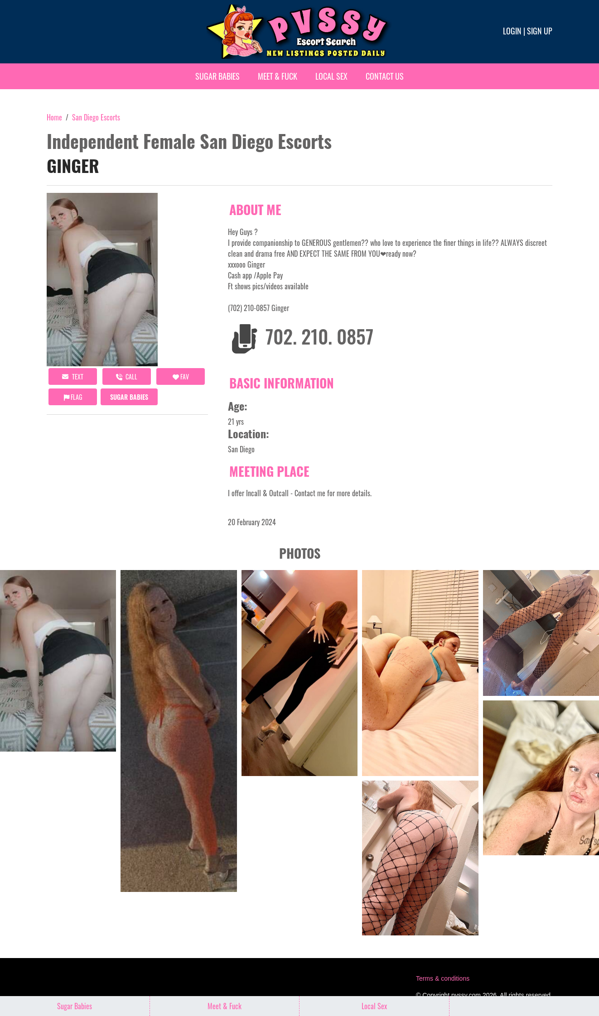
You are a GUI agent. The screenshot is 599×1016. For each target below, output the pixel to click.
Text (72, 376)
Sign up (539, 31)
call (126, 376)
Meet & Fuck (277, 76)
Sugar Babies (217, 76)
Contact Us (385, 76)
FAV (181, 376)
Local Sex (331, 76)
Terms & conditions (442, 978)
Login (512, 31)
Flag (73, 397)
